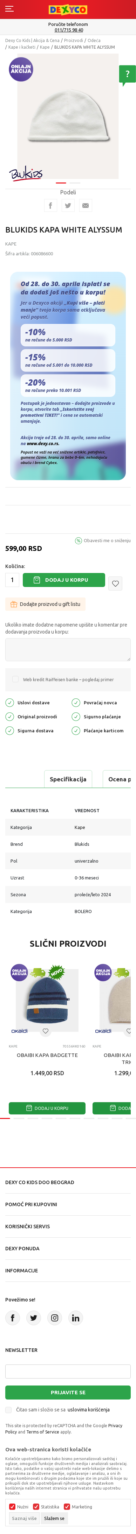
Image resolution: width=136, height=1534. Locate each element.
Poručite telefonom (68, 24)
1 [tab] (61, 178)
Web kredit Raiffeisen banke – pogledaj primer (68, 679)
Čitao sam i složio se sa (63, 1409)
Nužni (22, 1507)
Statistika (50, 1507)
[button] (115, 583)
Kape (45, 47)
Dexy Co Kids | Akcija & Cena (32, 40)
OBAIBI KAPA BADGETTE (47, 1055)
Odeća (94, 40)
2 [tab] (75, 178)
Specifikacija (68, 779)
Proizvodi (73, 40)
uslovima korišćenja (89, 1409)
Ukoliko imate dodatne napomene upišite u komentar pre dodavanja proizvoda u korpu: (66, 628)
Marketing (82, 1507)
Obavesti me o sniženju (107, 540)
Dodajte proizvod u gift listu (45, 604)
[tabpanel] (68, 114)
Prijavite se (68, 1392)
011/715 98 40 (69, 30)
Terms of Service (42, 1432)
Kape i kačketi (21, 47)
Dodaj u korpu (66, 580)
